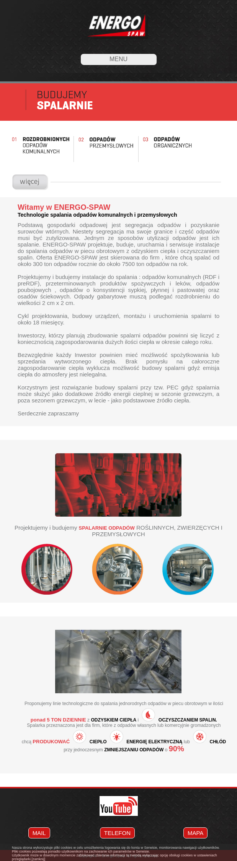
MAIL (39, 833)
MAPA (195, 833)
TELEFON (117, 833)
